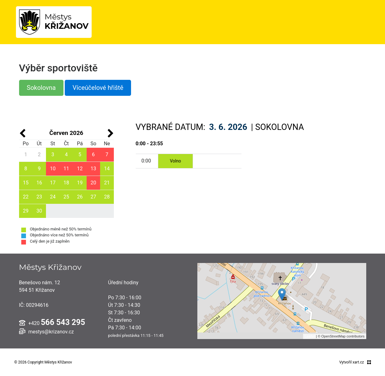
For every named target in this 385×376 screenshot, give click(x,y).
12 (80, 169)
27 (93, 197)
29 (25, 211)
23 (39, 197)
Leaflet (310, 336)
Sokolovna (41, 87)
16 (39, 183)
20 (93, 183)
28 (107, 197)
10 (53, 169)
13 (93, 169)
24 (53, 197)
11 (66, 169)
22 (25, 197)
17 (53, 183)
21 (107, 183)
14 (107, 169)
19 (80, 183)
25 (66, 197)
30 (39, 211)
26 (80, 197)
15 (25, 183)
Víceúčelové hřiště (98, 87)
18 (66, 183)
